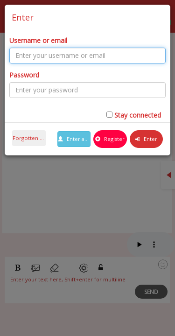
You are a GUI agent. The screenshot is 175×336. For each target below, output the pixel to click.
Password (24, 74)
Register (110, 138)
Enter (146, 138)
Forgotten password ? (29, 137)
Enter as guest (74, 138)
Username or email (38, 40)
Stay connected (137, 115)
